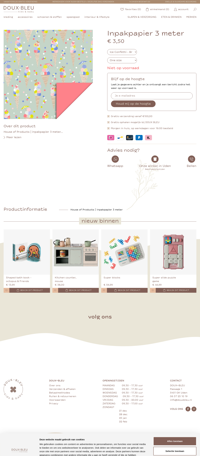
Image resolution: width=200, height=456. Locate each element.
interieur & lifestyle (96, 17)
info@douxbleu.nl (181, 399)
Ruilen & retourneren (62, 396)
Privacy (53, 403)
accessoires (25, 17)
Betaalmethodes (59, 392)
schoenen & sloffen (49, 17)
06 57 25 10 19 (179, 396)
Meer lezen (12, 137)
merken (191, 17)
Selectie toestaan (175, 430)
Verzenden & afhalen (62, 389)
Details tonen (163, 450)
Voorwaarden (57, 399)
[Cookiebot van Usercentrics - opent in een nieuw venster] (19, 450)
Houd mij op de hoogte (133, 104)
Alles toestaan (175, 420)
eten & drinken (171, 17)
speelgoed (73, 17)
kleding (8, 17)
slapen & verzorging (142, 17)
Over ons (54, 385)
